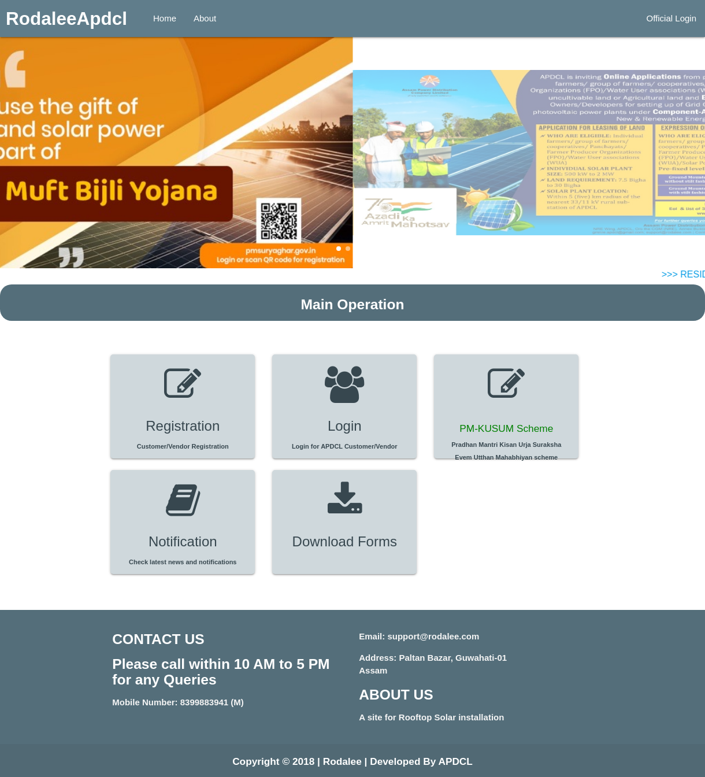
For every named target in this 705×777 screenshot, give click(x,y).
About (205, 18)
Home (164, 18)
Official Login (671, 18)
